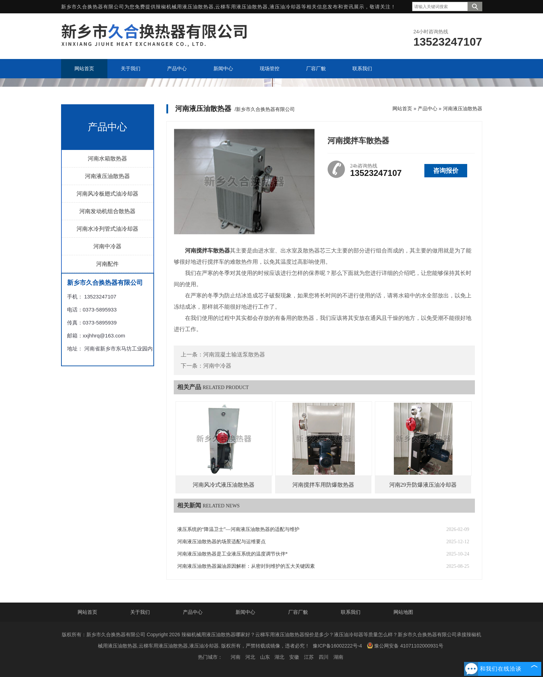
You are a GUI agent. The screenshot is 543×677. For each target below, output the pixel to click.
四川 (324, 657)
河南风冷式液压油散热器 (223, 485)
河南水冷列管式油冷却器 (107, 229)
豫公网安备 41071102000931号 (405, 645)
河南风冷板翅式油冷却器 (107, 194)
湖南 (338, 657)
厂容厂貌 (298, 612)
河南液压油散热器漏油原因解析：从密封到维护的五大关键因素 (246, 566)
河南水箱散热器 (107, 159)
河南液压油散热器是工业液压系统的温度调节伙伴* (232, 554)
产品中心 (427, 108)
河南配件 (107, 264)
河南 (235, 657)
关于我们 (140, 612)
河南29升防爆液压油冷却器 (423, 485)
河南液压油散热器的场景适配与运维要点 (221, 541)
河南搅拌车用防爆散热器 (323, 485)
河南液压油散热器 (107, 176)
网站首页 (402, 108)
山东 (265, 657)
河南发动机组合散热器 (107, 211)
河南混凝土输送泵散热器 (234, 354)
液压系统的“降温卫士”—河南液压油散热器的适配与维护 (238, 529)
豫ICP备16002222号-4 (337, 646)
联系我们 (350, 612)
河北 (250, 657)
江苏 (309, 657)
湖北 (279, 657)
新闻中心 (245, 612)
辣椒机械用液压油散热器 (185, 6)
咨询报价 (445, 170)
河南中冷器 (107, 246)
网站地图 (403, 612)
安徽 (294, 657)
